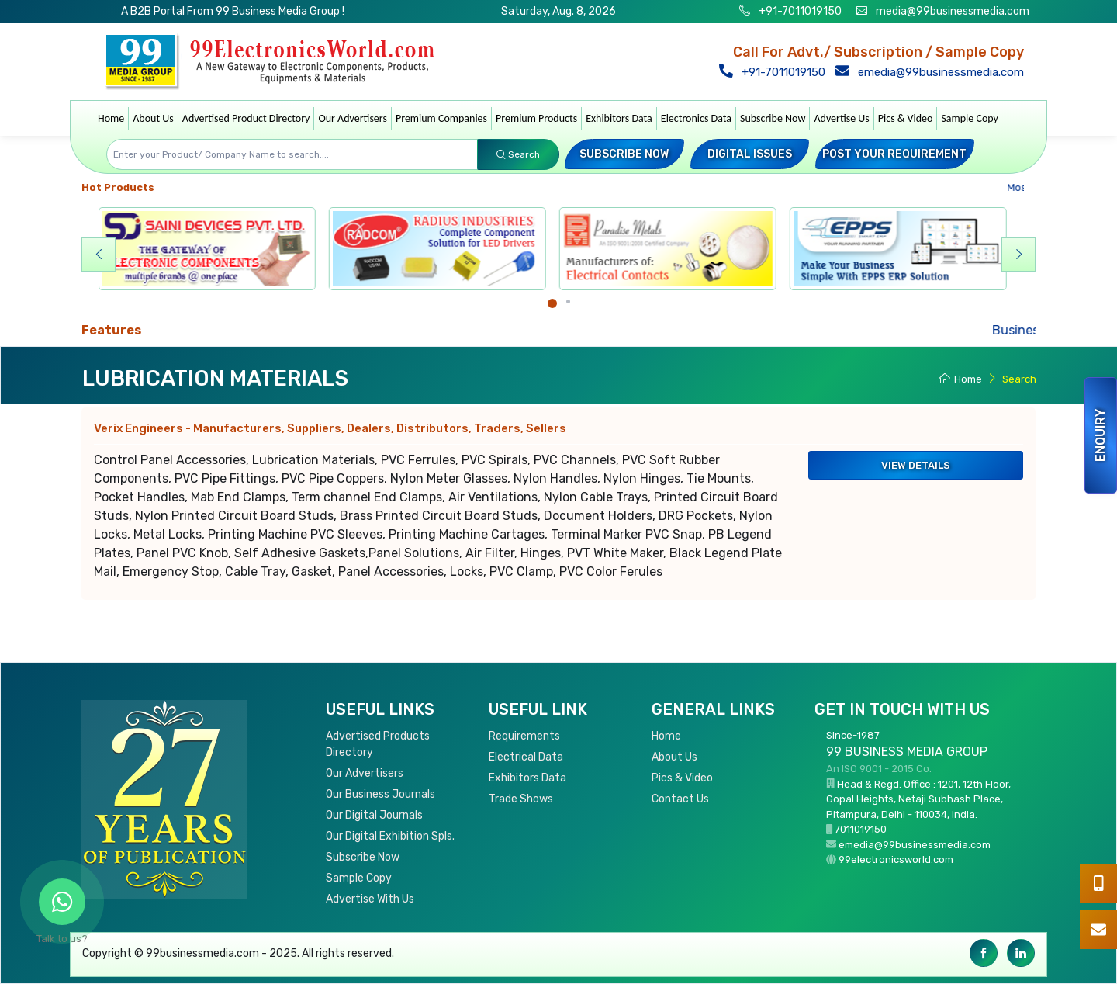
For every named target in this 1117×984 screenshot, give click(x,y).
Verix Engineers (330, 428)
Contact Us (680, 799)
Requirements (524, 736)
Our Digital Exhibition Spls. (390, 836)
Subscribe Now (772, 118)
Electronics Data (696, 118)
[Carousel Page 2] (568, 301)
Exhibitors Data (619, 118)
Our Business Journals (380, 794)
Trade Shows (521, 799)
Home (111, 118)
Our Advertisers (352, 118)
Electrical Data (526, 757)
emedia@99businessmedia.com (933, 72)
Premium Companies (441, 118)
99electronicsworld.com (896, 859)
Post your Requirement (894, 154)
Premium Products (536, 118)
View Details (915, 465)
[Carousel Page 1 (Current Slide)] (552, 303)
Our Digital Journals (374, 815)
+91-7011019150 (799, 11)
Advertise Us (841, 118)
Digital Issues (749, 154)
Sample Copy (969, 118)
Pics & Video (905, 118)
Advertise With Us (370, 899)
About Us (153, 118)
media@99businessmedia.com (952, 11)
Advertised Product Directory (246, 118)
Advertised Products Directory (378, 744)
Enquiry (1100, 435)
